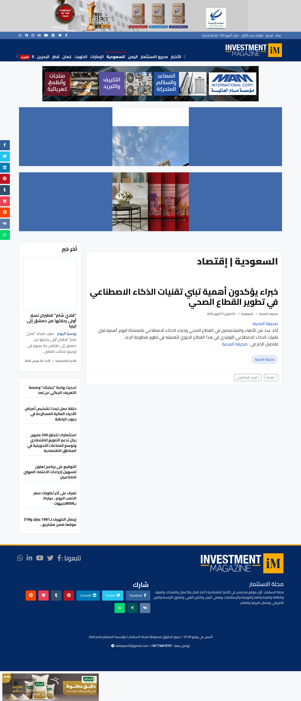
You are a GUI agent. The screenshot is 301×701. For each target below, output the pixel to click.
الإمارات (97, 56)
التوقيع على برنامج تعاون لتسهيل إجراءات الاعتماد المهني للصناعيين (50, 472)
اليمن (133, 56)
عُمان (67, 56)
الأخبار (176, 56)
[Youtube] (46, 35)
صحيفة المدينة (264, 359)
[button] (49, 83)
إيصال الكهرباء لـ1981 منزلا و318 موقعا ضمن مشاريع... (50, 522)
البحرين (43, 56)
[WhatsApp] (20, 35)
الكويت (81, 56)
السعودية (116, 56)
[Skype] (26, 35)
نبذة (278, 35)
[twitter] (60, 35)
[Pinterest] (53, 35)
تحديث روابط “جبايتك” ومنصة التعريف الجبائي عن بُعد (52, 390)
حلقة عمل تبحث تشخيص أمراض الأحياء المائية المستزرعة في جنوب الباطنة (50, 414)
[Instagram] (33, 35)
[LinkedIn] (39, 35)
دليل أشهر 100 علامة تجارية (220, 35)
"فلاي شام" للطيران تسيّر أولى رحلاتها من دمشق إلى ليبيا (51, 320)
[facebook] (66, 35)
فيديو (269, 35)
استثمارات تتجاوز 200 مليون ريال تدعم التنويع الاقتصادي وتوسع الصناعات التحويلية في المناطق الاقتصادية (51, 442)
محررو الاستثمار (154, 56)
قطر (55, 56)
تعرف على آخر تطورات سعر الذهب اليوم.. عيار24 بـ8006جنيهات (54, 498)
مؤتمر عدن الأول (252, 35)
